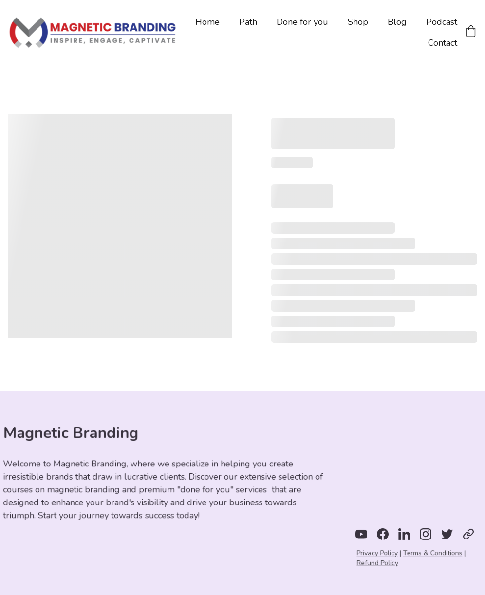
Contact (442, 43)
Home (207, 22)
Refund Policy (378, 562)
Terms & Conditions (432, 553)
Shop (358, 22)
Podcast (441, 22)
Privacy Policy (378, 553)
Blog (397, 22)
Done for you (302, 22)
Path (248, 22)
